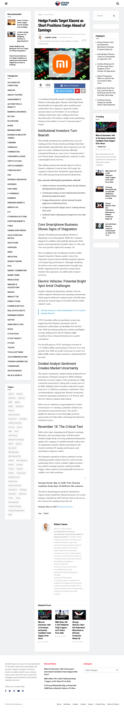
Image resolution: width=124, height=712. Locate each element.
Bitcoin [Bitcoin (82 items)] (11, 410)
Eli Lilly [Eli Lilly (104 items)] (11, 427)
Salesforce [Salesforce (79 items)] (13, 490)
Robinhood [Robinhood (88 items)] (13, 481)
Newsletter (13, 297)
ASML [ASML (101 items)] (11, 406)
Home (40, 15)
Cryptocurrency (15, 166)
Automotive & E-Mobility (15, 105)
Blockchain (13, 121)
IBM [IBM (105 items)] (10, 431)
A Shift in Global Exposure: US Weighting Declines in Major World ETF (22, 36)
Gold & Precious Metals (15, 236)
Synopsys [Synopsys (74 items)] (12, 494)
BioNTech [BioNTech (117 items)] (19, 406)
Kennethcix (102, 147)
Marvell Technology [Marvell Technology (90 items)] (16, 440)
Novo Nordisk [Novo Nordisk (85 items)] (22, 460)
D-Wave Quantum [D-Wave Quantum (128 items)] (15, 423)
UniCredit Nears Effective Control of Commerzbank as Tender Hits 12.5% (106, 56)
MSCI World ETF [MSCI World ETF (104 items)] (14, 456)
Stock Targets (14, 338)
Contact (83, 704)
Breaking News (14, 130)
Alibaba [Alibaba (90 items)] (19, 394)
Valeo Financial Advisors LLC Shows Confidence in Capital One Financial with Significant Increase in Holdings (18, 60)
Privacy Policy (100, 704)
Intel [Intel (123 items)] (16, 431)
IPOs (10, 266)
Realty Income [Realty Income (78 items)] (14, 477)
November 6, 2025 (66, 37)
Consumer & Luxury (17, 156)
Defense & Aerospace (17, 180)
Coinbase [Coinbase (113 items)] (23, 419)
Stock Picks (13, 334)
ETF (9, 212)
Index (10, 252)
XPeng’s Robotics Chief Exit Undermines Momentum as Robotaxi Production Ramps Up (78, 630)
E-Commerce (13, 193)
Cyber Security (14, 170)
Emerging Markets (16, 203)
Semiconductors (15, 324)
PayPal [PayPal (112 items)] (11, 473)
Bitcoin (11, 116)
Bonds (10, 126)
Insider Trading (15, 261)
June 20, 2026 (43, 642)
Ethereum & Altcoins (17, 217)
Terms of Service (113, 704)
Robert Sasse (50, 37)
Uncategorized (15, 371)
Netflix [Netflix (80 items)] (11, 460)
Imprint (90, 704)
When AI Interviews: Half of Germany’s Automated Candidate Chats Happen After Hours (44, 630)
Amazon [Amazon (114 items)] (22, 398)
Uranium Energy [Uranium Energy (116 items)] (15, 506)
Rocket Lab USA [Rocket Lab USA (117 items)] (15, 485)
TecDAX (11, 348)
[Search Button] (114, 15)
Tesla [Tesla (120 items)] (11, 498)
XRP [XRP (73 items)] (10, 514)
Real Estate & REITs (16, 311)
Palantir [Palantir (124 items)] (20, 469)
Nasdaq (11, 292)
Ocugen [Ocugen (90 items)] (19, 464)
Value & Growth (15, 375)
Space (10, 329)
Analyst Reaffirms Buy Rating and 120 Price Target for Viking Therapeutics (18, 48)
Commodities (14, 152)
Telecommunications (17, 357)
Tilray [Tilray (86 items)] (18, 498)
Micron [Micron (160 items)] (18, 444)
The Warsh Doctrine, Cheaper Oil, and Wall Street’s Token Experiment (106, 102)
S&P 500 (11, 320)
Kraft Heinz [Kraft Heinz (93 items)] (13, 435)
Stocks (11, 343)
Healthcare (13, 243)
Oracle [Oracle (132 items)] (11, 469)
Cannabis (12, 143)
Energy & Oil (13, 207)
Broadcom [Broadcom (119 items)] (12, 419)
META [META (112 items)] (11, 444)
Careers (75, 704)
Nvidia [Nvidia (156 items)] (11, 464)
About (59, 704)
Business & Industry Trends (17, 136)
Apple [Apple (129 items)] (17, 402)
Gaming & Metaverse (17, 230)
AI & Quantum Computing (45, 617)
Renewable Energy (16, 315)
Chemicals (12, 147)
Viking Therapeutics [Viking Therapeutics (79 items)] (16, 510)
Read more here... (66, 506)
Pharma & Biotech (16, 306)
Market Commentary (17, 270)
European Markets (16, 221)
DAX (9, 175)
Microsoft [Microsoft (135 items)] (12, 448)
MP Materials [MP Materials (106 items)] (14, 452)
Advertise (67, 704)
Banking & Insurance (17, 112)
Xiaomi (46, 513)
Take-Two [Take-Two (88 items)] (22, 494)
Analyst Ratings (15, 95)
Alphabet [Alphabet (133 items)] (12, 398)
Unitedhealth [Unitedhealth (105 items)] (13, 502)
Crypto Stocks (15, 161)
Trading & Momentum (17, 361)
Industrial (13, 257)
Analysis (11, 90)
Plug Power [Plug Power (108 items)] (21, 473)
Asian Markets (49, 15)
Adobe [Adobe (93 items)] (11, 394)
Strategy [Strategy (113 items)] (23, 490)
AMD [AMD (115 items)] (10, 402)
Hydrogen (12, 247)
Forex (10, 226)
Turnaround (13, 366)
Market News (14, 275)
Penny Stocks (14, 301)
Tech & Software (65, 41)
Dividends (12, 184)
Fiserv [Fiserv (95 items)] (19, 427)
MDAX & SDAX (13, 280)
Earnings (55, 41)
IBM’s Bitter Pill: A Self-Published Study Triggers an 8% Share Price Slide (61, 627)
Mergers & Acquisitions (13, 285)
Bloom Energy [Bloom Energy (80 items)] (14, 415)
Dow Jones (12, 189)
